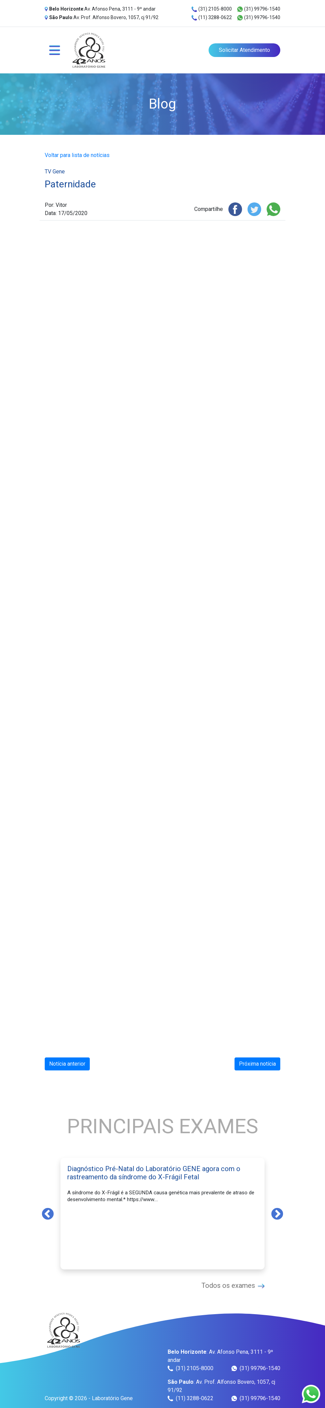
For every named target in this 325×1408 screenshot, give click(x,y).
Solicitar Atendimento (244, 50)
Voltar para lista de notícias (77, 155)
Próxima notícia (257, 1064)
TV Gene (55, 171)
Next (277, 1213)
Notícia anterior (67, 1064)
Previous (48, 1213)
